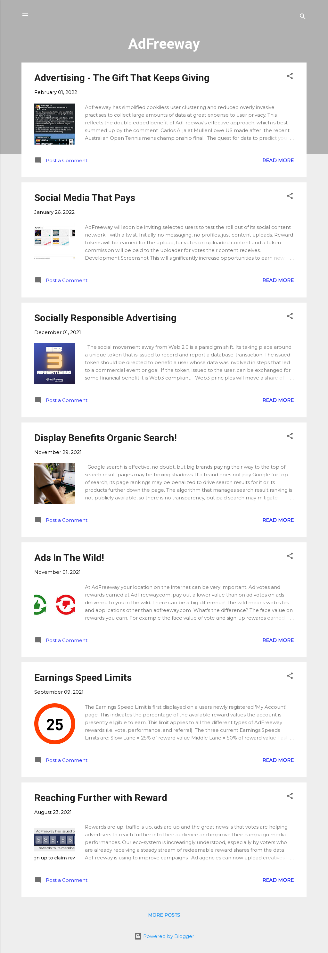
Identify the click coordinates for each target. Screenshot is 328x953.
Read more (278, 160)
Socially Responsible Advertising (105, 317)
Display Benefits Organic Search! (105, 437)
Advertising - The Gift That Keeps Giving (121, 77)
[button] (290, 77)
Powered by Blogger (164, 936)
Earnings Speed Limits (83, 677)
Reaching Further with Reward (100, 797)
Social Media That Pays (84, 197)
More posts (164, 915)
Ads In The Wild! (69, 557)
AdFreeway (164, 43)
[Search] (303, 17)
